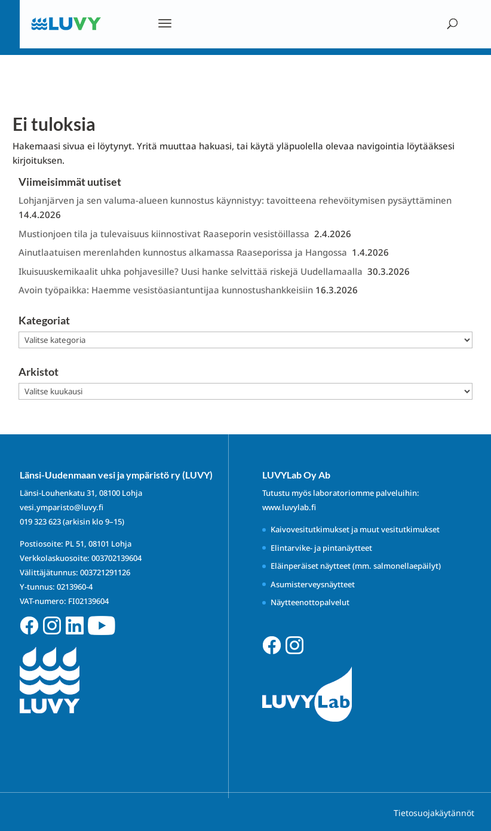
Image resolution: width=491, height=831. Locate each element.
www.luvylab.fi (289, 507)
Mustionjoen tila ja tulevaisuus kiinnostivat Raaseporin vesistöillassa (165, 234)
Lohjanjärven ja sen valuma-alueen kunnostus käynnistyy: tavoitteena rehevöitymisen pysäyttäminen (235, 200)
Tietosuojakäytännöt (434, 812)
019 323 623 (40, 521)
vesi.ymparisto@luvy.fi (61, 507)
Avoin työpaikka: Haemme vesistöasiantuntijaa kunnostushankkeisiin (166, 290)
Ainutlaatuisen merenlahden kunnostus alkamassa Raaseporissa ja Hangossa (184, 252)
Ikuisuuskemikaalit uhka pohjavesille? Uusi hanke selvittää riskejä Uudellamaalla (192, 271)
